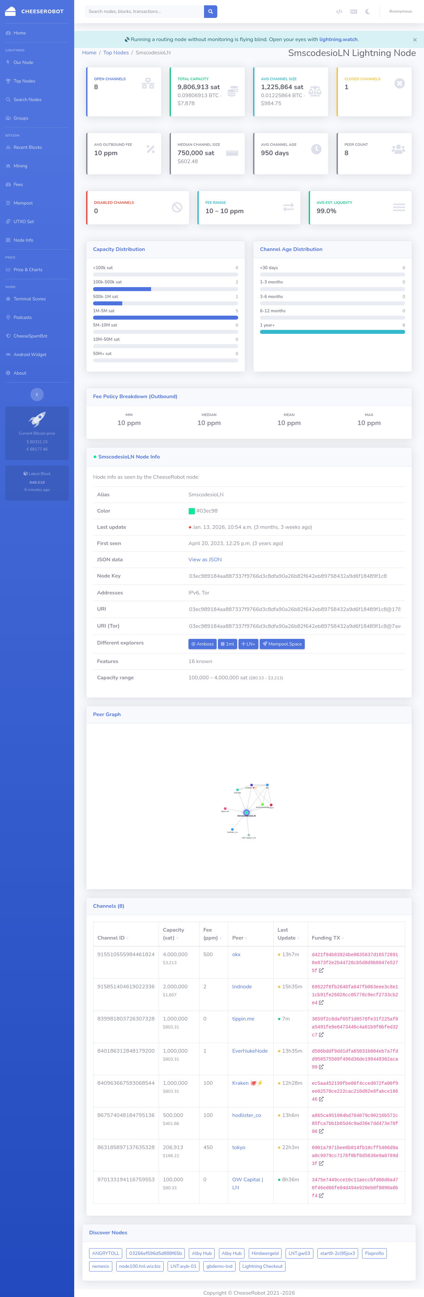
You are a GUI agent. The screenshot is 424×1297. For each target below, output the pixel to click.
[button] (402, 11)
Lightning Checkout (262, 1266)
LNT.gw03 (299, 1253)
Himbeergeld (265, 1253)
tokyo (238, 1147)
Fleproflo (374, 1253)
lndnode (242, 986)
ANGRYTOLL (105, 1253)
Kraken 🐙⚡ (247, 1083)
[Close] (415, 39)
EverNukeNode (250, 1051)
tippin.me (243, 1018)
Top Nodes (116, 52)
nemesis (100, 1266)
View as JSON (205, 559)
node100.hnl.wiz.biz (140, 1266)
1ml (227, 644)
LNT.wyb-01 (183, 1266)
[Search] (144, 11)
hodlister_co (246, 1115)
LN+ (248, 644)
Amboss (202, 644)
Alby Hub (202, 1253)
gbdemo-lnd (219, 1266)
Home (89, 52)
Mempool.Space (282, 644)
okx (236, 954)
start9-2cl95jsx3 (337, 1253)
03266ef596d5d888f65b (155, 1253)
